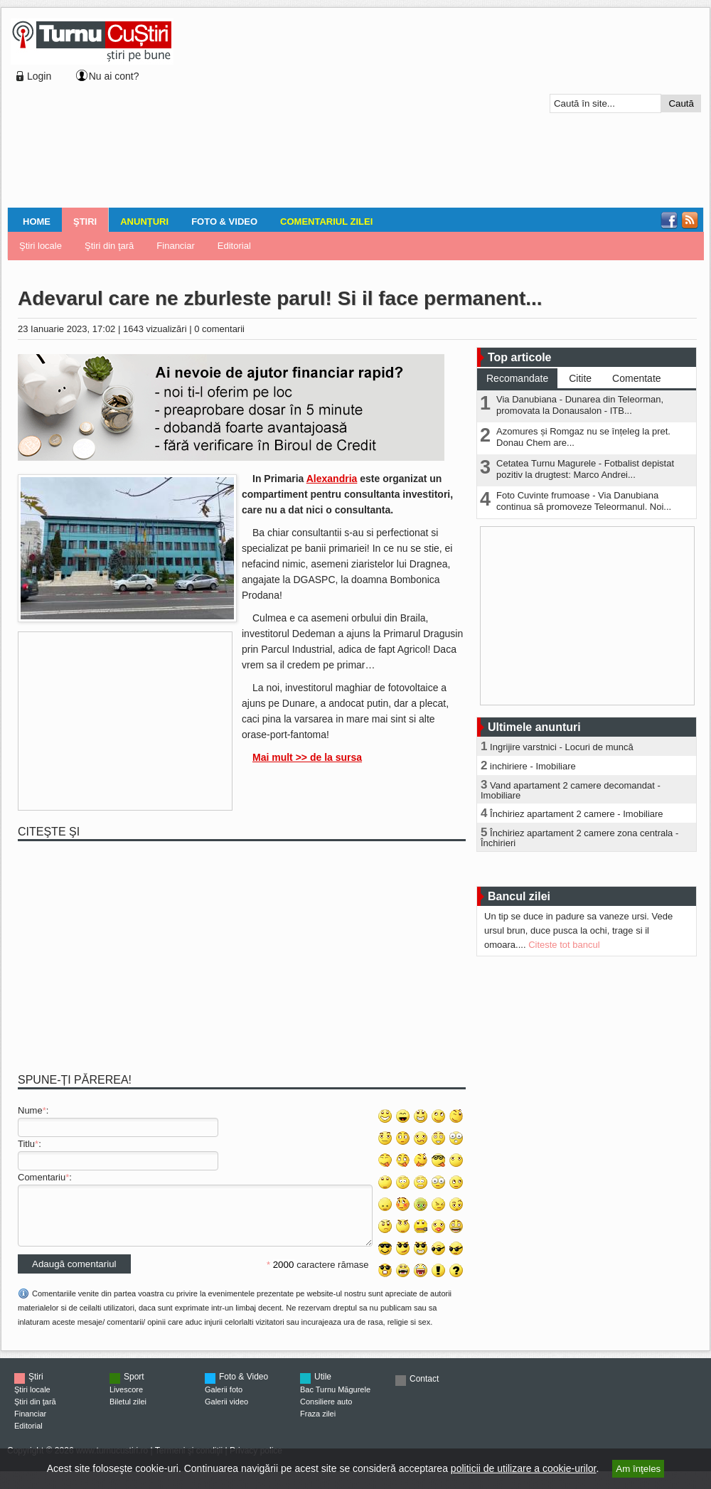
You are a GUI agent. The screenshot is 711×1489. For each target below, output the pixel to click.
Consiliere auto (326, 1412)
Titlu (26, 1143)
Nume (30, 1110)
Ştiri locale (40, 245)
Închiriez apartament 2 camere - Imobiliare (576, 813)
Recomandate (517, 378)
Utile (322, 1387)
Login (39, 76)
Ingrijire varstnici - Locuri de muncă (562, 747)
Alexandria (332, 478)
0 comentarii (219, 329)
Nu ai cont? (114, 76)
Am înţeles (638, 1468)
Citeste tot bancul (563, 944)
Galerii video (226, 1412)
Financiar (175, 245)
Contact (424, 1389)
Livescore (126, 1400)
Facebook (669, 220)
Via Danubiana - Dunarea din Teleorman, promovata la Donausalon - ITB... (579, 405)
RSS (689, 220)
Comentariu (41, 1177)
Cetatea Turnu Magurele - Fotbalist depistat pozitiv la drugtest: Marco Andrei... (585, 469)
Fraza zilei (318, 1424)
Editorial (234, 245)
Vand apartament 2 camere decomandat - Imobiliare (571, 790)
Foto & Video (224, 221)
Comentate (636, 378)
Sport (134, 1387)
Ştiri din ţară (109, 245)
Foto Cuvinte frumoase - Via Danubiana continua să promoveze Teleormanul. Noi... (583, 501)
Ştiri (85, 221)
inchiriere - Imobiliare (533, 766)
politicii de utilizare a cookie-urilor (524, 1468)
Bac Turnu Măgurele (335, 1400)
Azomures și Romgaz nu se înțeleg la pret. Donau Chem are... (583, 437)
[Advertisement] (272, 109)
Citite (580, 378)
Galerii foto (223, 1400)
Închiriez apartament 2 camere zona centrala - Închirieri (579, 838)
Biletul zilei (127, 1412)
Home (36, 221)
